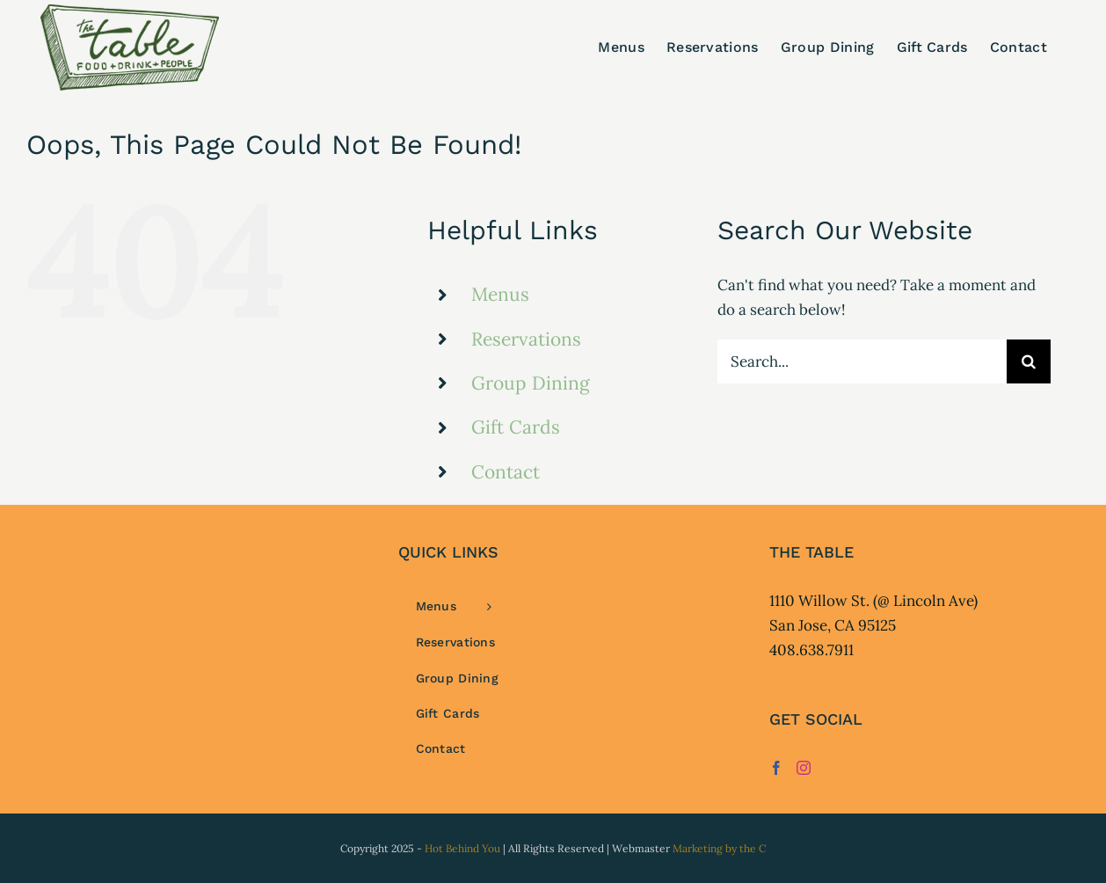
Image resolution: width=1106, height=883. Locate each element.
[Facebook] (776, 768)
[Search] (1029, 361)
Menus (500, 294)
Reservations (526, 339)
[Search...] (862, 361)
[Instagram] (804, 768)
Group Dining (530, 383)
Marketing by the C (719, 848)
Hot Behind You (462, 848)
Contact (505, 472)
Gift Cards (515, 427)
